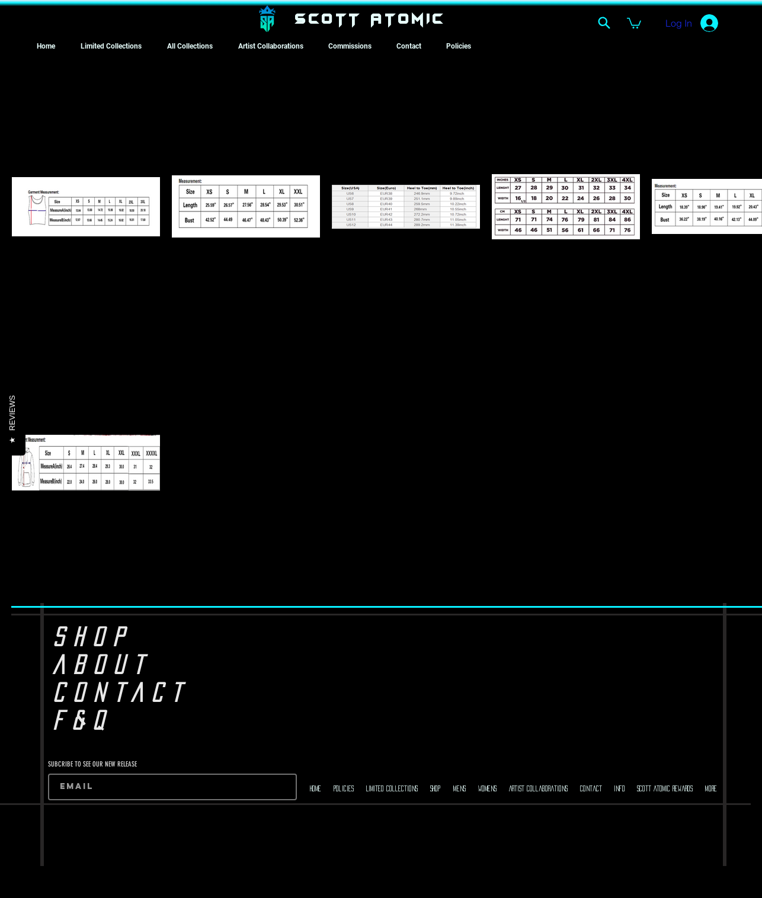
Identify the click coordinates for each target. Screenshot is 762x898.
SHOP (93, 636)
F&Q (83, 720)
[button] (634, 22)
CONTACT (121, 692)
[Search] (603, 22)
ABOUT (102, 664)
